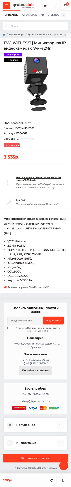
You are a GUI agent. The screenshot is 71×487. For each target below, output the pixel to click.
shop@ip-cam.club (35, 401)
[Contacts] (55, 5)
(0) (17, 138)
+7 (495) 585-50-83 (37, 359)
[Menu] (6, 5)
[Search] (7, 26)
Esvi (28, 123)
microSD (43, 287)
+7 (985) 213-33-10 (37, 363)
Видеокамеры (16, 34)
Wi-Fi (33, 287)
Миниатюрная (18, 287)
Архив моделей (36, 34)
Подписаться (53, 320)
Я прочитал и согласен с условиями (36, 329)
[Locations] (45, 5)
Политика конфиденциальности (42, 328)
